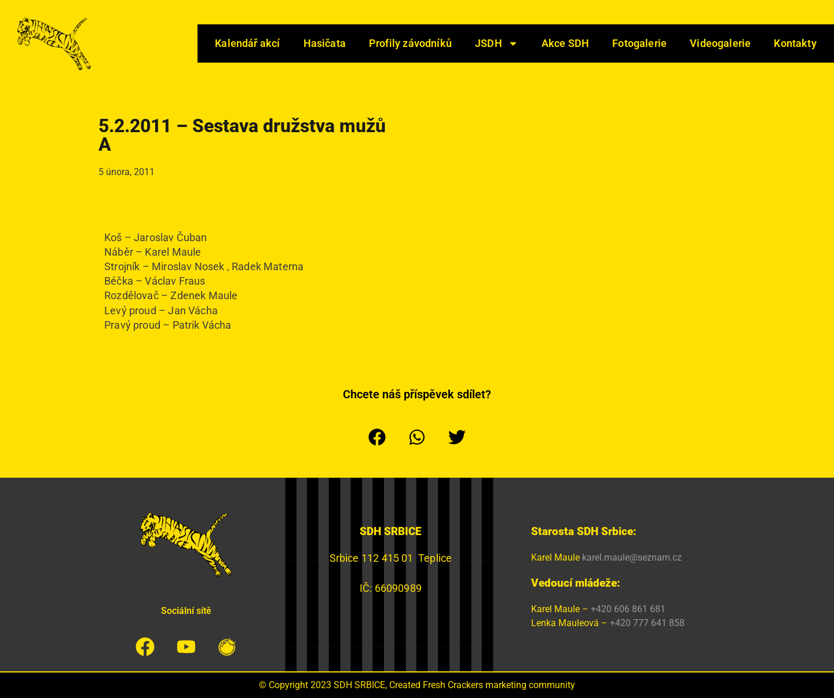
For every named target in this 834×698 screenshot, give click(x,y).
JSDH (496, 43)
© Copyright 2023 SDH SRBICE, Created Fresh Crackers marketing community (417, 684)
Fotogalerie (639, 43)
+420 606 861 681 (628, 609)
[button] (377, 437)
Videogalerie (720, 43)
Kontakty (795, 43)
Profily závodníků (410, 43)
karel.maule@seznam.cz (632, 557)
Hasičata (324, 43)
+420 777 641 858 (647, 622)
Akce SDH (565, 43)
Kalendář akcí (247, 43)
